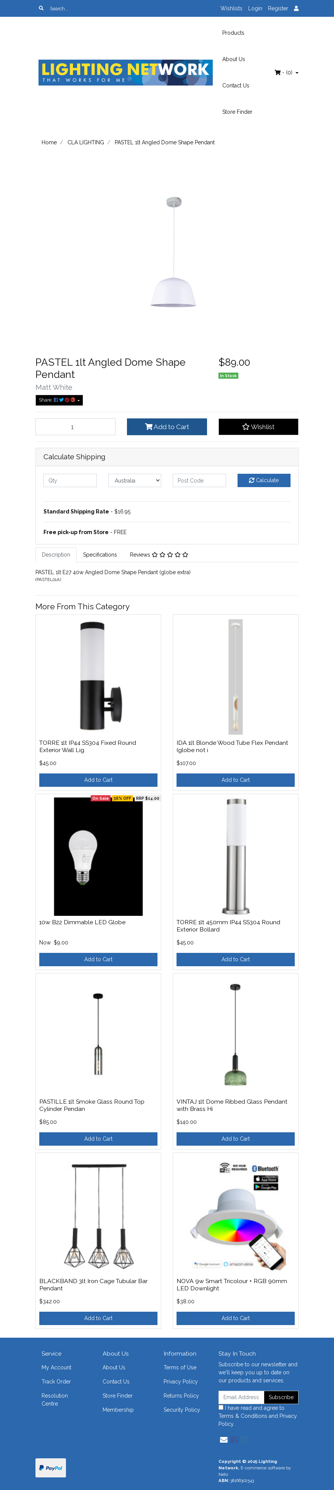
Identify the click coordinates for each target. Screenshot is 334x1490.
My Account (56, 1367)
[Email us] (224, 1440)
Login (255, 8)
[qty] (70, 480)
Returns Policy (181, 1396)
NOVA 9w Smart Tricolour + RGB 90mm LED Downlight (232, 1284)
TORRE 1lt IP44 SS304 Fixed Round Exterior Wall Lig (87, 746)
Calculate (264, 480)
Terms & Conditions (242, 1416)
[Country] (135, 480)
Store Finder (237, 112)
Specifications (100, 555)
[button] (258, 426)
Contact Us (235, 85)
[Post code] (199, 480)
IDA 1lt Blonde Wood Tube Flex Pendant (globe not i (232, 746)
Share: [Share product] (57, 400)
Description (56, 555)
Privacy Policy (181, 1382)
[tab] (56, 554)
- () (284, 72)
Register (278, 8)
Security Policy (182, 1410)
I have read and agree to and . (257, 1416)
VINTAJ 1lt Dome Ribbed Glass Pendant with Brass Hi (232, 1105)
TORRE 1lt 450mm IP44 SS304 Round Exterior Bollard (228, 926)
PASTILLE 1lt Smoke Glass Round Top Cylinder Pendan (92, 1105)
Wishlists (231, 8)
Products (233, 33)
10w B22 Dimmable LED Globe (82, 922)
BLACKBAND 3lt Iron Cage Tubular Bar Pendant (93, 1284)
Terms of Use (180, 1367)
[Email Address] (241, 1397)
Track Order (56, 1382)
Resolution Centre (55, 1400)
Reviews (159, 555)
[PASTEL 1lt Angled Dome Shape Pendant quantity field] (75, 426)
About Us (233, 59)
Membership (118, 1410)
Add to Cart (167, 427)
